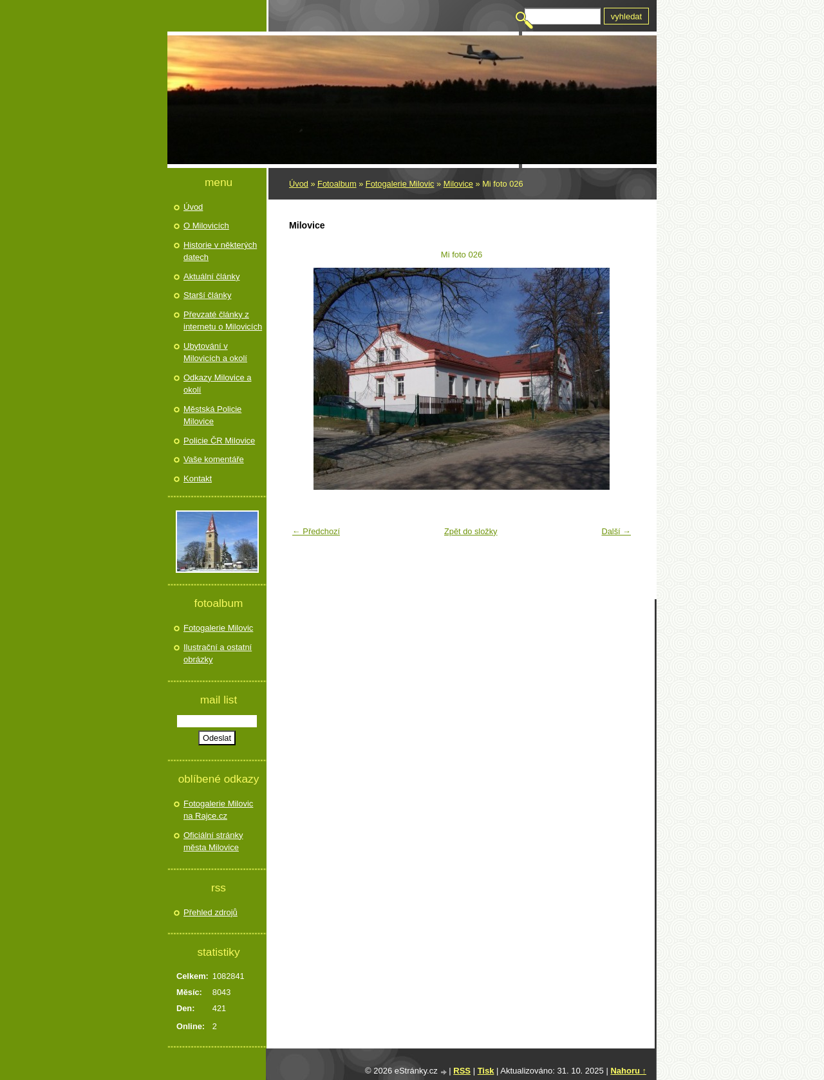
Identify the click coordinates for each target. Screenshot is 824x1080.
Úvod (298, 184)
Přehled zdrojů (210, 912)
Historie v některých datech (220, 251)
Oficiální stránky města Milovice (213, 841)
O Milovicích (206, 225)
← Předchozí (316, 531)
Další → (616, 531)
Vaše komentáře (213, 459)
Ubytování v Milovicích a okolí (215, 352)
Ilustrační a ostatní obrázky (217, 653)
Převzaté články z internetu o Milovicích (222, 321)
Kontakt (197, 478)
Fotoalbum (336, 184)
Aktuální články (211, 276)
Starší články (207, 295)
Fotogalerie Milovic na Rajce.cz (218, 810)
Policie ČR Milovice (219, 440)
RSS (462, 1070)
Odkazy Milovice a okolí (217, 384)
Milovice (458, 184)
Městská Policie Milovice (212, 415)
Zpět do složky (471, 531)
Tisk (486, 1070)
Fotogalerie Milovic (400, 184)
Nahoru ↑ (628, 1070)
